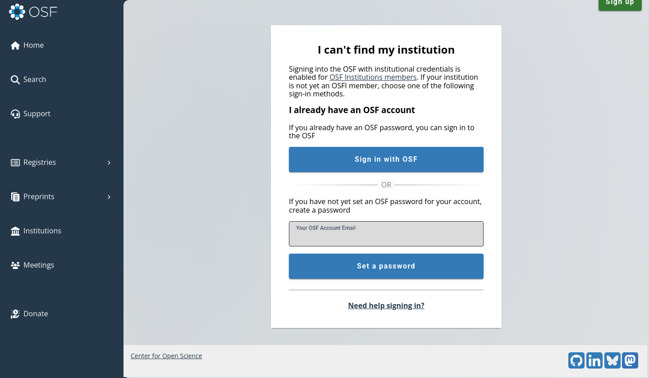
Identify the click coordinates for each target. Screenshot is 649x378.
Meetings (32, 265)
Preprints (62, 196)
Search (28, 79)
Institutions (36, 231)
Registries (62, 162)
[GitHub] (576, 366)
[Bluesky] (612, 366)
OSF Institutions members (372, 77)
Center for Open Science (166, 355)
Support (30, 113)
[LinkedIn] (594, 366)
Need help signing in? (386, 305)
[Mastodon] (630, 366)
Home (27, 45)
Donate (29, 314)
